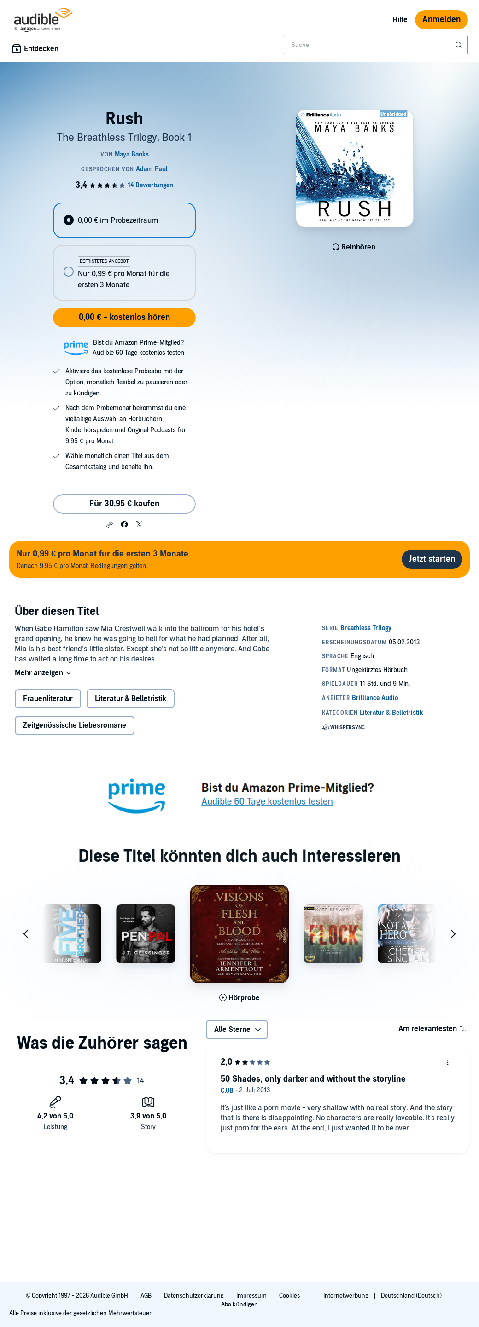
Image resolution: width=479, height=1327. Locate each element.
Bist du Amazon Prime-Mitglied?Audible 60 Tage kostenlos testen (138, 348)
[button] (109, 524)
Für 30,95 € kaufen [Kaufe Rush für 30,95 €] (124, 504)
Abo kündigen (239, 1304)
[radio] (124, 220)
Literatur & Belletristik (130, 698)
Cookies (290, 1295)
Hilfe (400, 19)
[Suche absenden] (459, 45)
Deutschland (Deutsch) (412, 1295)
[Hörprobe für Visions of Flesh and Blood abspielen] (240, 998)
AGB (146, 1295)
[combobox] (376, 45)
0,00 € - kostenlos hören (124, 317)
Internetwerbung (346, 1295)
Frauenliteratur (48, 698)
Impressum (252, 1295)
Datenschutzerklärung (194, 1295)
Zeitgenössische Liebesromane (74, 725)
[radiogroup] (124, 252)
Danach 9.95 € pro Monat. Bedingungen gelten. (102, 559)
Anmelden (441, 19)
